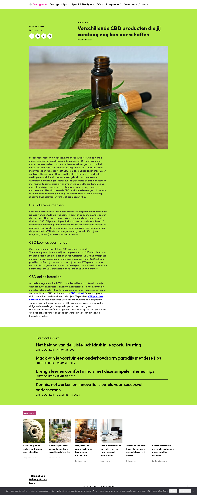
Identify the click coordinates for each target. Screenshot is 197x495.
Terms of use (37, 475)
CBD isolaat (77, 293)
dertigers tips (84, 23)
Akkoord (173, 491)
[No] (193, 491)
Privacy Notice (38, 479)
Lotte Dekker (86, 40)
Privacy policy (185, 491)
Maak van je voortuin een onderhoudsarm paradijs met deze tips (98, 358)
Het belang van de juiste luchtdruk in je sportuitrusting (88, 345)
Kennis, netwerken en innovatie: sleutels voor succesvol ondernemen (89, 387)
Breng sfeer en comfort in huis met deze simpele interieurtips (95, 371)
